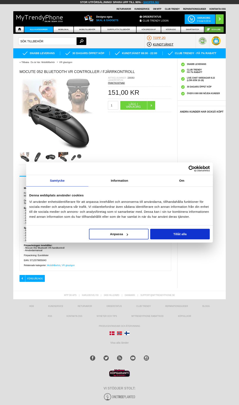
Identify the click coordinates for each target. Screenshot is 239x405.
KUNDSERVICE (142, 9)
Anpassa (119, 234)
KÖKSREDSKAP (149, 29)
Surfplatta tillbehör (118, 29)
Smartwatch (192, 29)
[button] (216, 43)
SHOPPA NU (151, 2)
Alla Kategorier (39, 29)
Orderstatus (114, 306)
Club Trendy (172, 9)
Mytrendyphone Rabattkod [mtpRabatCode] (147, 316)
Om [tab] (181, 180)
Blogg (206, 306)
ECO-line (216, 29)
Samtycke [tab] (57, 180)
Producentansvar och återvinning (119, 326)
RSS (50, 316)
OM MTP (157, 9)
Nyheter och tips (107, 316)
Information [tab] (119, 180)
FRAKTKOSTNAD (116, 83)
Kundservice (55, 306)
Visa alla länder (119, 342)
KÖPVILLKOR (184, 316)
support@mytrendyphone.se (157, 295)
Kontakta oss (74, 316)
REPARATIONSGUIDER (194, 9)
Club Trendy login (156, 20)
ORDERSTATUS (152, 16)
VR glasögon (68, 265)
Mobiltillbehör (87, 29)
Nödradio (171, 29)
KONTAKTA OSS (218, 9)
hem (31, 306)
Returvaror (85, 306)
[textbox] (52, 41)
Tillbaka (25, 62)
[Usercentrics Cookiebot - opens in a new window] (191, 168)
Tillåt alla (180, 234)
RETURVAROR (124, 9)
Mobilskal (63, 29)
